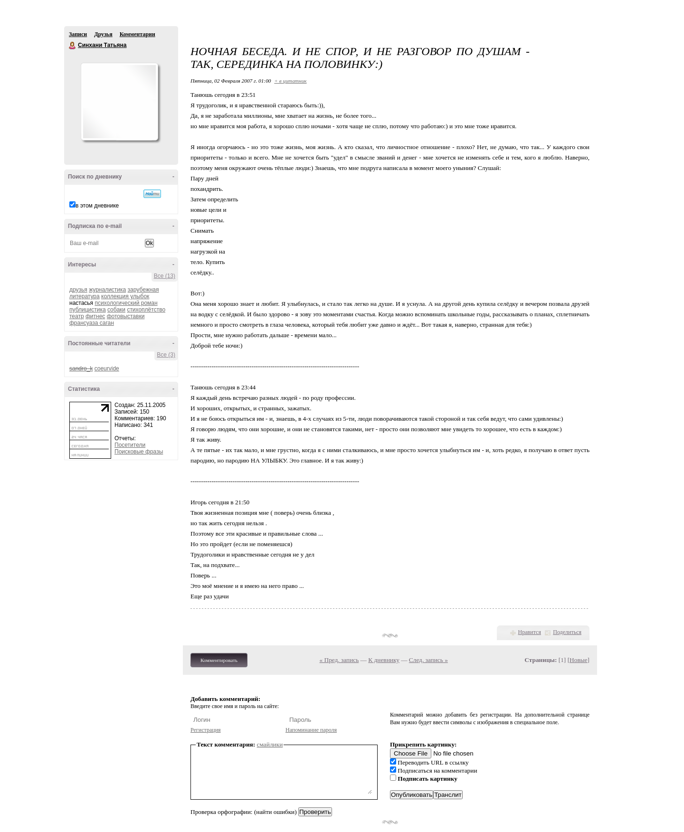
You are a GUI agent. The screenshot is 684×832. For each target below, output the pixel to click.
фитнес (95, 316)
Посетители (129, 445)
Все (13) (164, 276)
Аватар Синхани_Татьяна (119, 101)
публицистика (87, 309)
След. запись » (428, 659)
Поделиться (567, 632)
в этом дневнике (97, 205)
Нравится (529, 632)
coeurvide (107, 368)
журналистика (107, 289)
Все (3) (166, 354)
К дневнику (383, 659)
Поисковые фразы (138, 451)
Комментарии (137, 34)
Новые (578, 659)
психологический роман (126, 303)
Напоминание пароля (311, 730)
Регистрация (205, 730)
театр (76, 316)
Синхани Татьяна (72, 45)
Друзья (103, 34)
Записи (78, 34)
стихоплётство (146, 309)
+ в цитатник (290, 81)
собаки (116, 309)
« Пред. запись (339, 659)
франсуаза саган (91, 323)
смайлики (270, 744)
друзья (78, 289)
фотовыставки (126, 316)
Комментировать (219, 660)
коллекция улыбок (125, 296)
